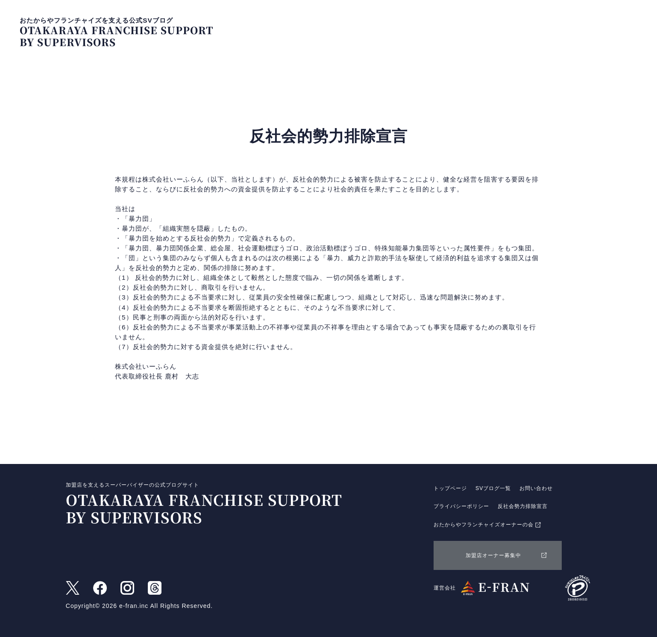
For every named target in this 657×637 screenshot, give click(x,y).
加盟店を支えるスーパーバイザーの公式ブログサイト (197, 504)
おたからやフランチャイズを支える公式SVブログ (116, 33)
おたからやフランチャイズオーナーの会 (488, 525)
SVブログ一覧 (525, 26)
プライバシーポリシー (461, 506)
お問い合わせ (587, 26)
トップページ (463, 26)
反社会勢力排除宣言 (523, 506)
